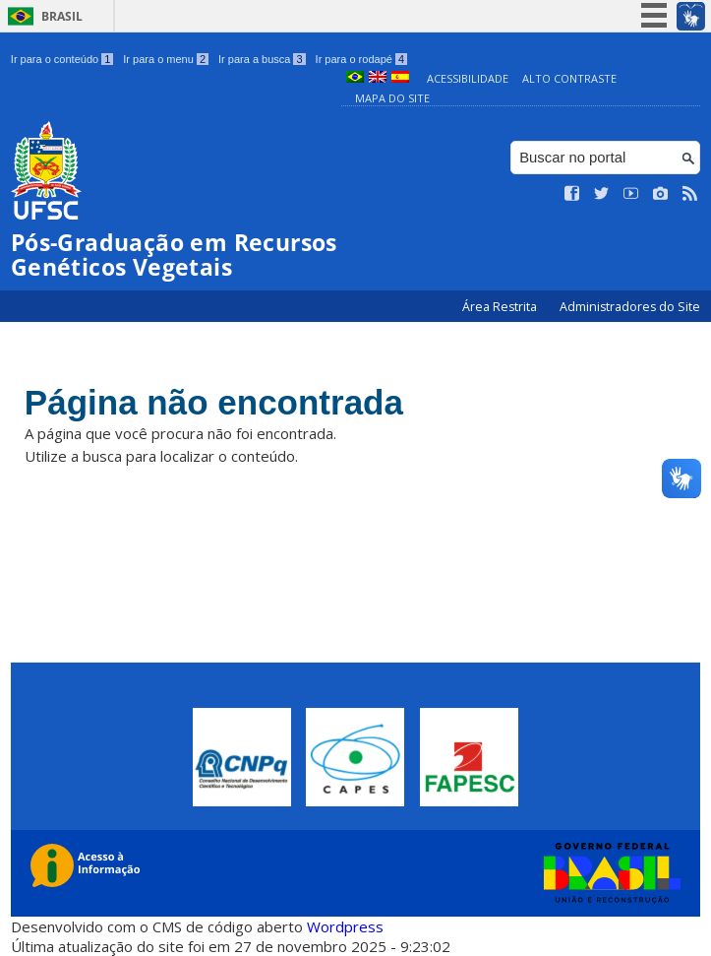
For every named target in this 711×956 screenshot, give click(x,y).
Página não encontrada (214, 402)
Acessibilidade (467, 78)
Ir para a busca (262, 59)
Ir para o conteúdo (62, 59)
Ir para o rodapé (361, 59)
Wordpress (345, 926)
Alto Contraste (569, 78)
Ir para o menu (165, 59)
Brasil (62, 16)
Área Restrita (501, 306)
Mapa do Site (392, 98)
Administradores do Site (630, 306)
